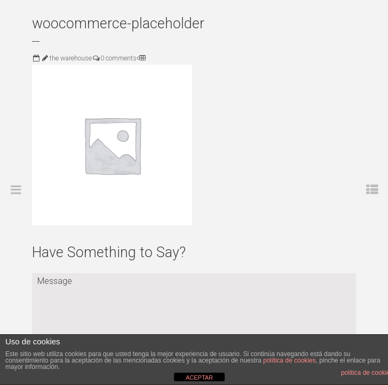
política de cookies (289, 360)
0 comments (118, 58)
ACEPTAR (199, 377)
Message (194, 306)
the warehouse (71, 58)
